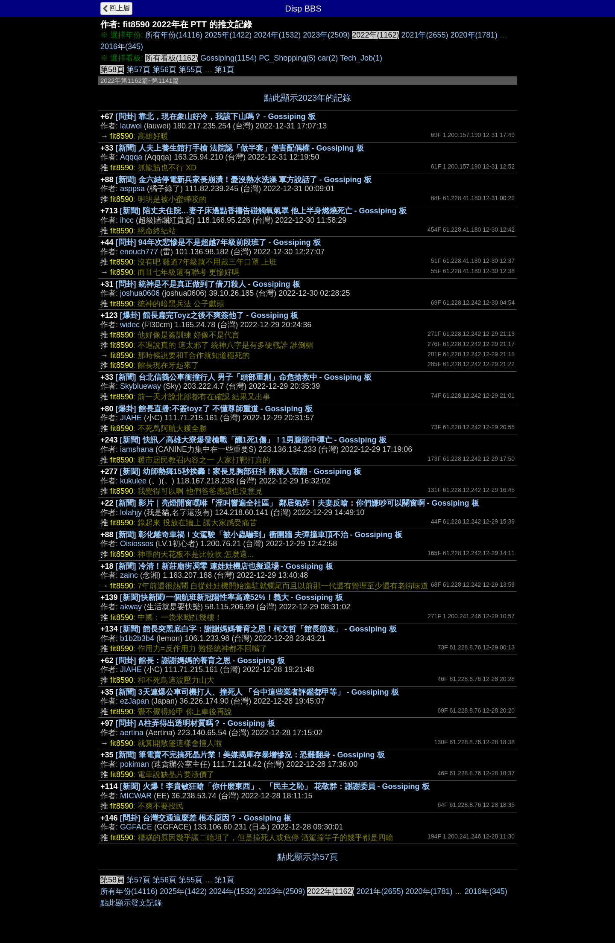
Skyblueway (140, 386)
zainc (129, 575)
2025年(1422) (228, 35)
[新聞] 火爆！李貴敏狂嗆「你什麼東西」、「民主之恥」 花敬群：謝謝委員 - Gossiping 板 (275, 786)
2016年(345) (121, 46)
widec (130, 324)
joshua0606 (140, 293)
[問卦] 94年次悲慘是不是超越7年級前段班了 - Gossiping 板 (218, 242)
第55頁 (190, 69)
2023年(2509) (326, 35)
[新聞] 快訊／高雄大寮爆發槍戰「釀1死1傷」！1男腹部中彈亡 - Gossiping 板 (253, 440)
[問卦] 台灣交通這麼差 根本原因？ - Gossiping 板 (205, 818)
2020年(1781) (474, 35)
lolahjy (131, 512)
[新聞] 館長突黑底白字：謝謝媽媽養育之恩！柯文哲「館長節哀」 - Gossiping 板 (258, 629)
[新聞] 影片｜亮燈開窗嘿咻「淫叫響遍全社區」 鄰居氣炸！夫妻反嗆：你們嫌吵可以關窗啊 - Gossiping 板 (297, 503)
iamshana (136, 449)
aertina (132, 732)
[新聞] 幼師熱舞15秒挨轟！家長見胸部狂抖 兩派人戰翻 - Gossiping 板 (240, 471)
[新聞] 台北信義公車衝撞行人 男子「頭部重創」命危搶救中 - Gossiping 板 (244, 377)
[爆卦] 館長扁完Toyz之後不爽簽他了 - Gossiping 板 (209, 315)
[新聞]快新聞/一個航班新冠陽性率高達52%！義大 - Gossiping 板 (231, 597)
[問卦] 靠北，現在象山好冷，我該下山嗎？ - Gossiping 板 (216, 116)
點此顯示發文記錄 (131, 903)
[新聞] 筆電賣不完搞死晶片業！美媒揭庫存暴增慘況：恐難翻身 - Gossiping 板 (250, 755)
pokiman (134, 764)
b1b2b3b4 (137, 638)
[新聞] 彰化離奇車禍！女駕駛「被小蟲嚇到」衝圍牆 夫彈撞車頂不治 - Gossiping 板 (259, 534)
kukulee (133, 481)
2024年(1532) (277, 35)
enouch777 (139, 251)
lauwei (131, 126)
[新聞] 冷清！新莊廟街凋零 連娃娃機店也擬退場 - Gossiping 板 (224, 566)
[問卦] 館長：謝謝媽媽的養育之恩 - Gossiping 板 (200, 660)
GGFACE (136, 827)
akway (131, 606)
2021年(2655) (424, 35)
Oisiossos (136, 543)
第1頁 (224, 69)
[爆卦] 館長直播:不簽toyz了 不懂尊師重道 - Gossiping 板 (214, 409)
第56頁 (164, 69)
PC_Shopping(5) (287, 58)
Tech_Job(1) (361, 58)
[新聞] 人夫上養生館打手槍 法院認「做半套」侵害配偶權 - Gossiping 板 (240, 148)
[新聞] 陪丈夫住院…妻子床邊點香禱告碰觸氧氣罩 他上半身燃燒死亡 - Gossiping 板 (263, 211)
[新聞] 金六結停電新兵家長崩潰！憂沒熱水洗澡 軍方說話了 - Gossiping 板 (244, 179)
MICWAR (136, 796)
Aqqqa (131, 157)
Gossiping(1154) (228, 58)
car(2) (328, 58)
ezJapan (134, 701)
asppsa (132, 188)
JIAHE (131, 417)
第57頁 (138, 69)
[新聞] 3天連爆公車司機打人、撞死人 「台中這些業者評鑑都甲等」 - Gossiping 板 (257, 692)
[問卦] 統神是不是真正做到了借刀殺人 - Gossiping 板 (208, 284)
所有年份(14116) (173, 35)
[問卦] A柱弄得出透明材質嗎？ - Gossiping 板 (195, 723)
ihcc (127, 220)
